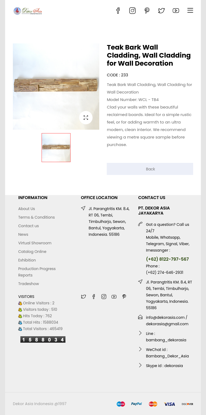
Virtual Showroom (35, 243)
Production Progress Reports (37, 272)
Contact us (28, 226)
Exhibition (27, 260)
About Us (26, 208)
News (23, 234)
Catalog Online (32, 251)
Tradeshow (28, 283)
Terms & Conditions (36, 217)
